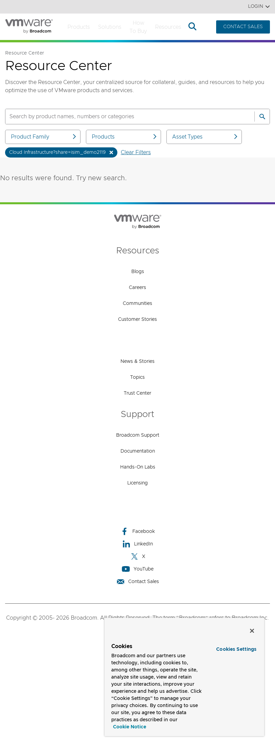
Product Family (44, 137)
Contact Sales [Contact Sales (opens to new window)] (137, 581)
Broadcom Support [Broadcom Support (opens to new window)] (137, 435)
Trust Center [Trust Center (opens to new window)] (137, 393)
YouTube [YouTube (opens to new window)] (138, 569)
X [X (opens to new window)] (137, 556)
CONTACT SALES (243, 26)
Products (78, 27)
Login (259, 6)
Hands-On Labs (137, 467)
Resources (168, 27)
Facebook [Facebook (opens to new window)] (137, 531)
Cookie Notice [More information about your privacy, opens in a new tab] (129, 727)
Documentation (137, 451)
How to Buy (138, 27)
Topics (137, 377)
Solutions (109, 27)
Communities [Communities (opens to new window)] (137, 303)
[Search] (262, 116)
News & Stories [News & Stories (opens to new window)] (137, 361)
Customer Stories (137, 319)
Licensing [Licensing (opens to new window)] (137, 483)
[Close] (252, 630)
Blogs (137, 271)
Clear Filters (136, 152)
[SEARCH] (122, 116)
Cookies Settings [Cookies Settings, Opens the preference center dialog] (236, 649)
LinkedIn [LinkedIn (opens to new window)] (137, 544)
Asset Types (205, 137)
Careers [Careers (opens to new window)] (137, 287)
